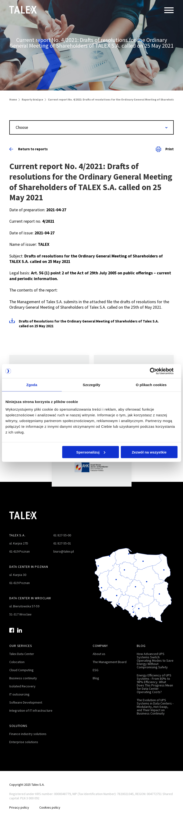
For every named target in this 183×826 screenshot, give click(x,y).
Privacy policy (19, 807)
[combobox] (91, 127)
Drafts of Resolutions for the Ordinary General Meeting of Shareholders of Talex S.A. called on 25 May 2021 (89, 323)
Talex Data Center (21, 653)
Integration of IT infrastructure (30, 710)
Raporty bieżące (32, 99)
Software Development (25, 702)
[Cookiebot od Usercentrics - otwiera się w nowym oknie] (157, 371)
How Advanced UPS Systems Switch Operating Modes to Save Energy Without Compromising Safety (155, 660)
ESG (95, 670)
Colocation (17, 662)
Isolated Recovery (22, 686)
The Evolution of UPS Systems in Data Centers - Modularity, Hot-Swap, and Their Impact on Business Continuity (155, 706)
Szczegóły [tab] (91, 385)
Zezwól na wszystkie (149, 452)
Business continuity (23, 678)
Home (13, 99)
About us (99, 653)
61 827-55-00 (62, 535)
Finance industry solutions (27, 733)
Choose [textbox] (22, 127)
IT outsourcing (19, 694)
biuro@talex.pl (63, 551)
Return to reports (28, 149)
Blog (96, 678)
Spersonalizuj (90, 452)
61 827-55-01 (62, 543)
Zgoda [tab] (31, 385)
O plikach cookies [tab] (151, 385)
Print (165, 149)
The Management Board (110, 662)
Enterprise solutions (23, 742)
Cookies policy (51, 807)
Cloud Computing (21, 670)
